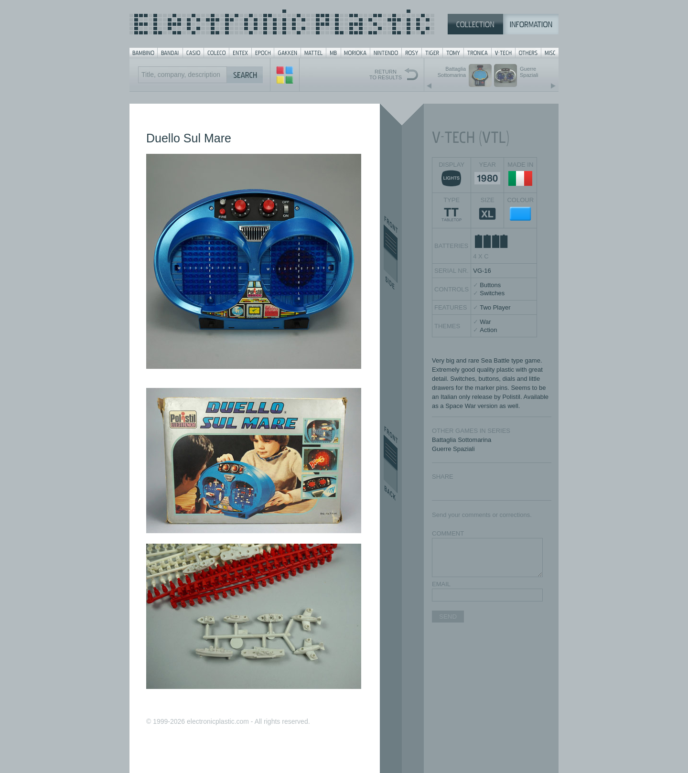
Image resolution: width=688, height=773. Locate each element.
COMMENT (448, 533)
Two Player (495, 307)
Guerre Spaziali (453, 448)
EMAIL (441, 584)
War (485, 321)
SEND (448, 616)
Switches (492, 293)
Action (488, 329)
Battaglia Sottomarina (461, 439)
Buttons (490, 285)
